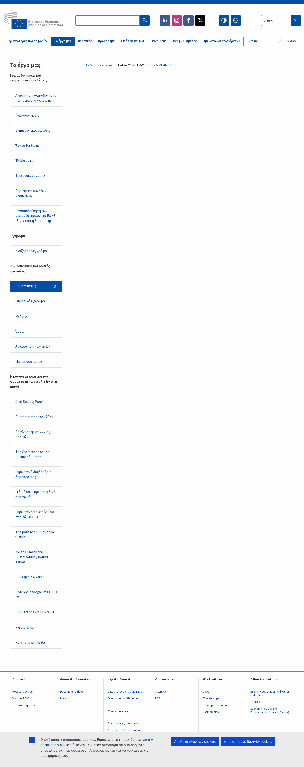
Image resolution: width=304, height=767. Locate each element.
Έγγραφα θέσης (27, 145)
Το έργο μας (62, 41)
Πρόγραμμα (106, 41)
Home (89, 64)
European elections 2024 (34, 416)
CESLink (255, 702)
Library (64, 698)
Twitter (200, 20)
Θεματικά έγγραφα (30, 301)
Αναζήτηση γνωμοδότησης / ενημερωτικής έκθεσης (35, 98)
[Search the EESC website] (107, 20)
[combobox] (281, 20)
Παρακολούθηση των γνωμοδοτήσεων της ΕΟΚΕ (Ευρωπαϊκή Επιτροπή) (35, 215)
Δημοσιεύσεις (25, 286)
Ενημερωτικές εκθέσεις (32, 130)
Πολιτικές (85, 41)
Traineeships (211, 698)
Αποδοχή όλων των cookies (195, 741)
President (159, 41)
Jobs (206, 692)
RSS (157, 698)
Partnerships (25, 627)
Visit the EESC (21, 698)
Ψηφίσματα (24, 160)
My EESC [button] (290, 41)
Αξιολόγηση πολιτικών (32, 346)
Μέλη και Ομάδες (185, 41)
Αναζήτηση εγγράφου (32, 251)
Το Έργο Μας (105, 64)
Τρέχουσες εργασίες (30, 175)
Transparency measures (123, 723)
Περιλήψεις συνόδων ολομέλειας (30, 193)
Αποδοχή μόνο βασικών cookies (248, 741)
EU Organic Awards (29, 577)
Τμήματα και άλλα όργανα (221, 41)
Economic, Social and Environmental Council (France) (270, 710)
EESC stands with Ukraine (34, 612)
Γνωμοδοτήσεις (27, 115)
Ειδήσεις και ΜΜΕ (133, 41)
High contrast (224, 20)
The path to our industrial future (35, 535)
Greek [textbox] (268, 20)
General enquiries (23, 705)
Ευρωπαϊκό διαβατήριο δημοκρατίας (33, 474)
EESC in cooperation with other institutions (269, 693)
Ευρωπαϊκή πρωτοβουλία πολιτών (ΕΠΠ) (34, 515)
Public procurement (215, 705)
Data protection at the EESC (125, 692)
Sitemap (160, 692)
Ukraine (252, 41)
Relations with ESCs (30, 642)
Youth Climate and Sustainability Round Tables (31, 557)
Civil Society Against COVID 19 (36, 595)
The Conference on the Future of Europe (32, 454)
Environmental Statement (124, 698)
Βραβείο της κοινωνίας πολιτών (32, 434)
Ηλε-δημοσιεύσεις (29, 361)
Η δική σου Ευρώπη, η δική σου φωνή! (35, 495)
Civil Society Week (29, 401)
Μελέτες (21, 316)
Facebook (188, 20)
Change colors (236, 20)
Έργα (19, 331)
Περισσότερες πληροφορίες (27, 41)
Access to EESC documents (125, 730)
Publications (160, 64)
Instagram (177, 20)
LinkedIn (165, 20)
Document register (72, 692)
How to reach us (22, 692)
